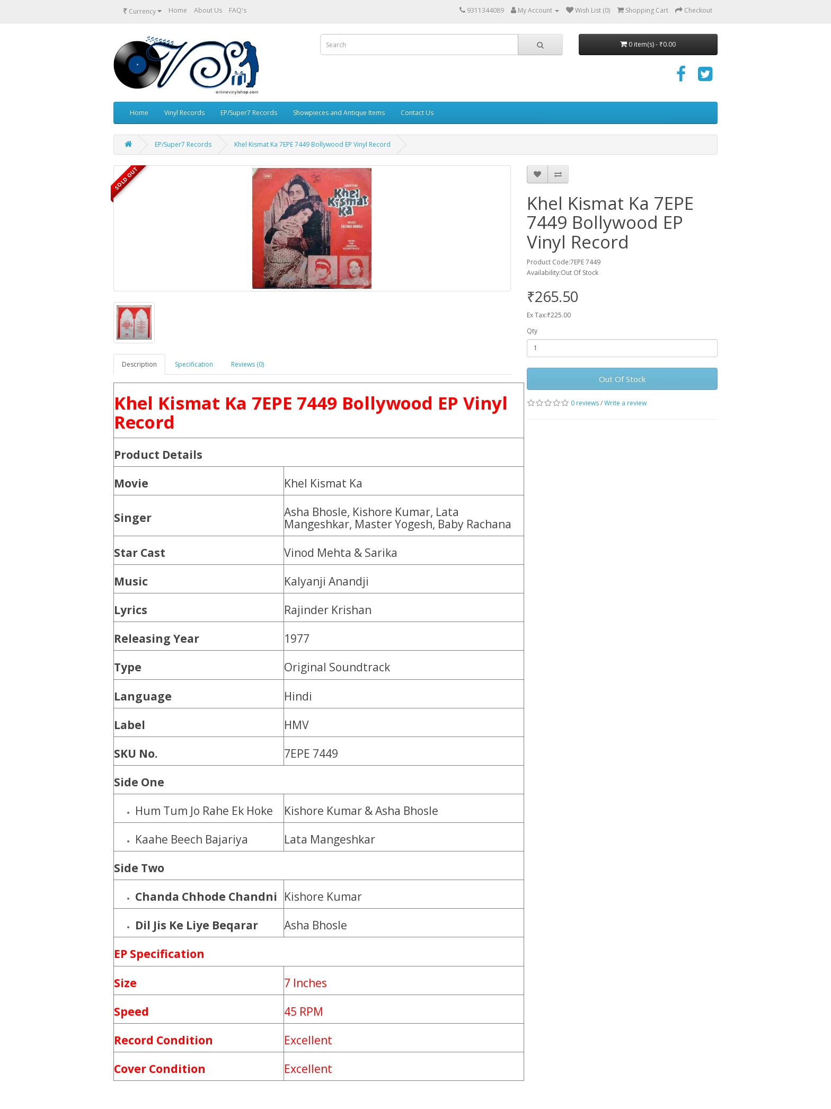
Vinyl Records (184, 112)
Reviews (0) (247, 364)
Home (178, 10)
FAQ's (237, 10)
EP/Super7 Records (248, 112)
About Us (208, 10)
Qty (532, 330)
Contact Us (417, 112)
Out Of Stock (622, 379)
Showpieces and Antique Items (339, 112)
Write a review (625, 402)
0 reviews (585, 402)
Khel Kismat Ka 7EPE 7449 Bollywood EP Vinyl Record (312, 144)
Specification (194, 364)
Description (139, 364)
